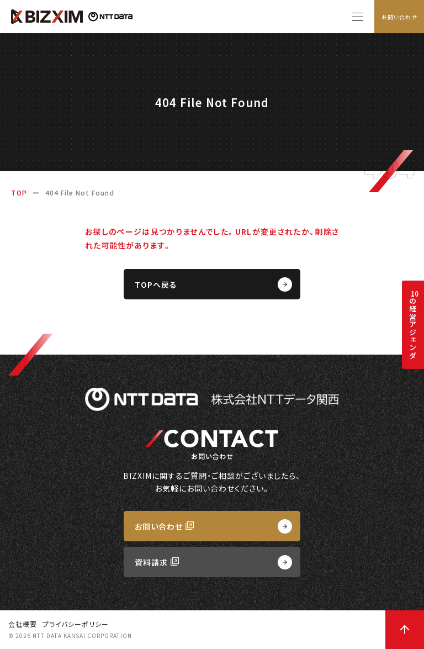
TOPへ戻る (156, 284)
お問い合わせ (399, 17)
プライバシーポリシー (76, 624)
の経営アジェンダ (412, 324)
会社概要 (22, 624)
